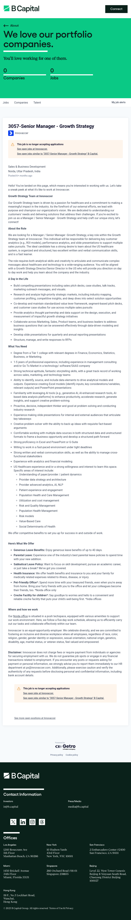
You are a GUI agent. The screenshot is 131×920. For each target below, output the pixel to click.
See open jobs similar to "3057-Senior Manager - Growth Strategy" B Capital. (57, 153)
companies (21, 102)
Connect (116, 9)
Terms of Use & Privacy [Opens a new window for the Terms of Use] (61, 908)
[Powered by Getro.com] (65, 746)
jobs (6, 102)
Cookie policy (72, 755)
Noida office (20, 616)
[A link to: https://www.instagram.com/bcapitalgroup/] (32, 822)
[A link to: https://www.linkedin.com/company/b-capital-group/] (23, 822)
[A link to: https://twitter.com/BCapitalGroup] (13, 822)
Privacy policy (56, 755)
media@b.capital (78, 806)
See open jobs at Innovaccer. (32, 149)
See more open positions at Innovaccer (35, 718)
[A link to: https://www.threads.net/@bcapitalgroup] (42, 822)
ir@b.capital (10, 806)
